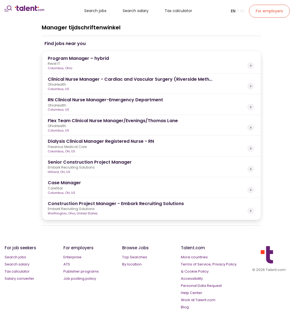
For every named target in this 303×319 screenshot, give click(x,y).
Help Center (191, 292)
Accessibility (192, 278)
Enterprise (72, 257)
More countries (194, 257)
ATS (66, 264)
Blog (185, 307)
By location (132, 264)
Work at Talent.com (198, 300)
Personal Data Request (201, 285)
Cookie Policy (196, 271)
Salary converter (19, 278)
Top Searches (134, 257)
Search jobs (95, 10)
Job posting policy (79, 278)
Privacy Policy (224, 264)
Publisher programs (81, 271)
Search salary (135, 10)
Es (242, 11)
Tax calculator (178, 10)
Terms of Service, (196, 264)
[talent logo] (29, 9)
